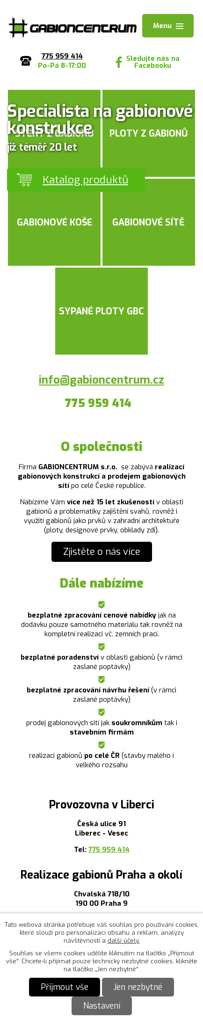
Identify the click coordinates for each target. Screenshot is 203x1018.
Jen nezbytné (138, 987)
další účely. (124, 941)
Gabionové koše (54, 222)
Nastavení (101, 1005)
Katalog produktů (85, 180)
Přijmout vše (64, 987)
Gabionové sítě (148, 222)
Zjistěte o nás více (101, 551)
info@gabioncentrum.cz (101, 379)
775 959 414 (109, 849)
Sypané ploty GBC (101, 311)
